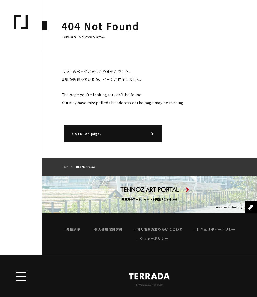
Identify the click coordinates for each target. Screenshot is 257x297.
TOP (65, 168)
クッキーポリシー (154, 240)
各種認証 (73, 231)
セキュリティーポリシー (216, 231)
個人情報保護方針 (108, 231)
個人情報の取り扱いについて (160, 231)
